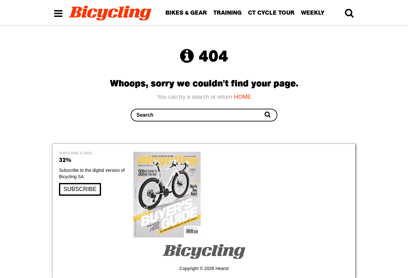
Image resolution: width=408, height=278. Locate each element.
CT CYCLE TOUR (271, 12)
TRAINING (227, 12)
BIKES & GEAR (186, 12)
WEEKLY (312, 12)
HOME (242, 97)
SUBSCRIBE (80, 189)
